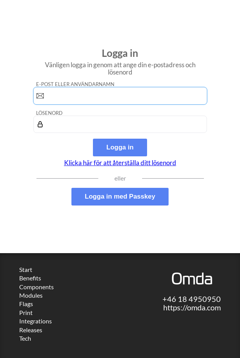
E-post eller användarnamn (75, 84)
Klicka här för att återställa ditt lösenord (120, 163)
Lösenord (49, 113)
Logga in (120, 147)
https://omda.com (192, 307)
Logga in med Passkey (120, 196)
